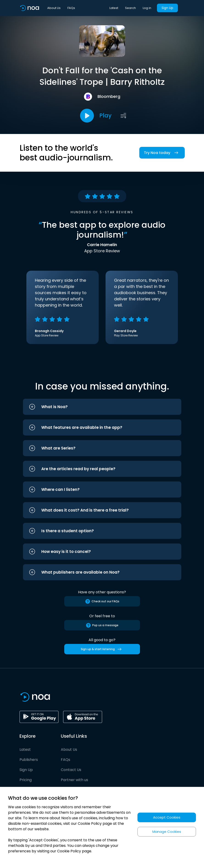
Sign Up (167, 8)
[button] (102, 406)
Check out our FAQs (102, 601)
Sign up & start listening (102, 649)
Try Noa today (162, 152)
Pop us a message (102, 625)
